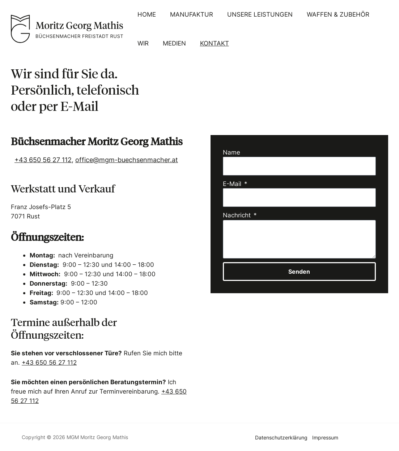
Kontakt (210, 43)
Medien (171, 43)
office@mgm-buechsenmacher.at (126, 160)
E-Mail (233, 183)
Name (231, 152)
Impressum (325, 437)
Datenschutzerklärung (281, 437)
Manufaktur (189, 14)
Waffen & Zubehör (332, 14)
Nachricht (237, 215)
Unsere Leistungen (255, 14)
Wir (142, 43)
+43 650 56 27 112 (43, 160)
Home (145, 14)
